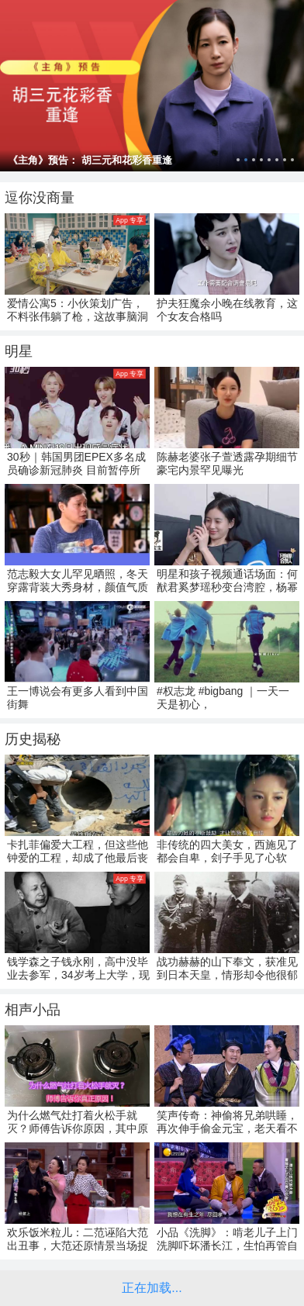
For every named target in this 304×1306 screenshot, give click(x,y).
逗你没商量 (39, 198)
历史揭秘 (32, 739)
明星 (19, 351)
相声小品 (32, 1010)
